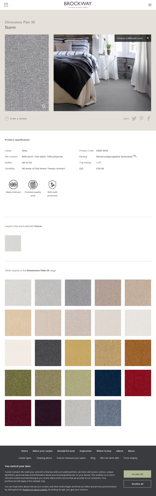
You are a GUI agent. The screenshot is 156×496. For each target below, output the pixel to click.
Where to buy (104, 450)
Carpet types (25, 457)
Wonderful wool (66, 450)
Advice (119, 450)
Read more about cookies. (35, 489)
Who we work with (109, 457)
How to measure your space (71, 457)
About (131, 450)
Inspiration (86, 450)
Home (24, 450)
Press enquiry (130, 457)
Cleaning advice (44, 457)
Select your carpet (43, 450)
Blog (92, 457)
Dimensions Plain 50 (20, 21)
